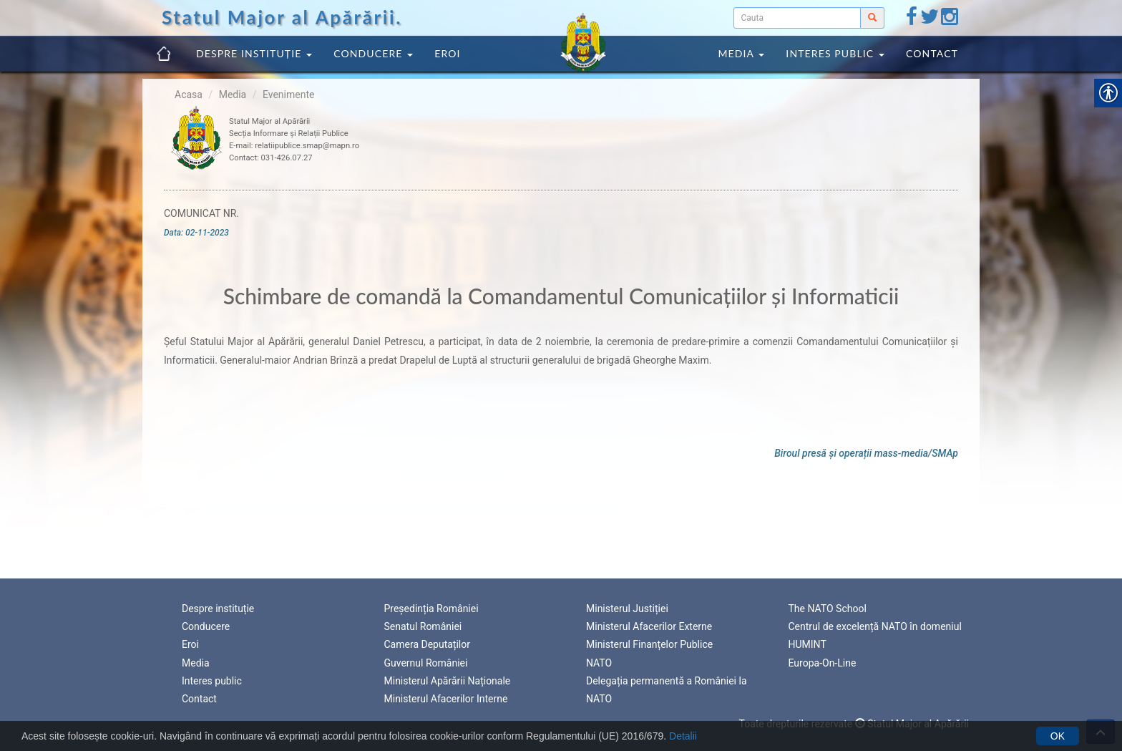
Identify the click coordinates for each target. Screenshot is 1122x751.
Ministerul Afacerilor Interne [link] (446, 698)
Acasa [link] (189, 94)
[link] (911, 20)
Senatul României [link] (423, 626)
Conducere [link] (373, 53)
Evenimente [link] (288, 94)
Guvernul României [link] (426, 663)
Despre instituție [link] (254, 53)
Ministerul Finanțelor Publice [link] (649, 644)
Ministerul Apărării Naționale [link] (447, 681)
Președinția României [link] (431, 608)
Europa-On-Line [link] (823, 663)
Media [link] (741, 53)
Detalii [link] (683, 736)
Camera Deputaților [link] (427, 644)
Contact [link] (932, 53)
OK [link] (1057, 736)
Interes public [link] (835, 53)
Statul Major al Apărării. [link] (282, 17)
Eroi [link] (447, 53)
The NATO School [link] (828, 608)
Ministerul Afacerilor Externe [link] (649, 626)
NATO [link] (599, 663)
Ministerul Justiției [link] (627, 608)
